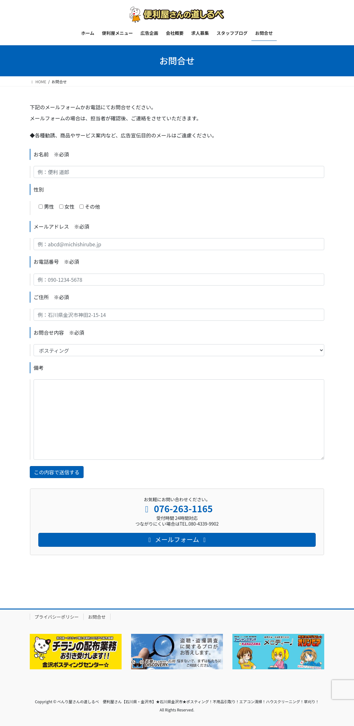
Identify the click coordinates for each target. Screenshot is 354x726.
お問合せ (97, 617)
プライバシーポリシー (57, 617)
